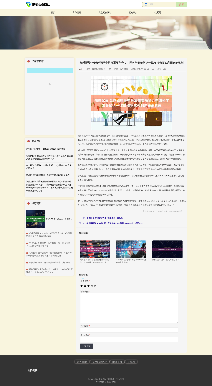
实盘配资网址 (104, 12)
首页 (53, 12)
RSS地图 (110, 379)
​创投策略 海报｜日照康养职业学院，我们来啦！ (50, 262)
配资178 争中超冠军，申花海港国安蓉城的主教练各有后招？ (71, 219)
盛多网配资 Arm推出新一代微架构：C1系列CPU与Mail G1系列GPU (115, 223)
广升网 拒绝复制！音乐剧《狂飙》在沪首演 (45, 149)
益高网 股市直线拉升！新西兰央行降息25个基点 (48, 175)
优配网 (158, 12)
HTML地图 (119, 379)
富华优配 (77, 12)
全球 (80, 69)
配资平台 (133, 12)
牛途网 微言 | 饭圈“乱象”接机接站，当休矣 (105, 218)
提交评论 (86, 346)
